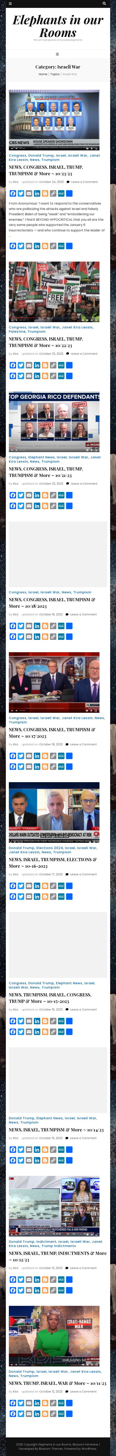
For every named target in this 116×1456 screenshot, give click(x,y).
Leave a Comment (84, 182)
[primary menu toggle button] (58, 54)
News (34, 159)
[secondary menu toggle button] (10, 4)
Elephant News (41, 457)
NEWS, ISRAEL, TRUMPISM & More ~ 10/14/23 (56, 1130)
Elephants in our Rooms (58, 25)
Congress (17, 155)
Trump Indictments (58, 1246)
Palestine (17, 331)
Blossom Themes (51, 1449)
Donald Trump (41, 155)
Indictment (46, 1241)
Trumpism (50, 159)
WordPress (89, 1449)
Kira (15, 182)
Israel (61, 155)
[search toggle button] (104, 3)
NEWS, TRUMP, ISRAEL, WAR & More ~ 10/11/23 (57, 1383)
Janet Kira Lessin (77, 327)
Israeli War (77, 155)
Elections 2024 (49, 848)
